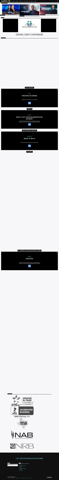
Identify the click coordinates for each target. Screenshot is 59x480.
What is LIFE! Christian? (23, 465)
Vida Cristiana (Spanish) (23, 468)
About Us (17, 1)
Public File (21, 470)
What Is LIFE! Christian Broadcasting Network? (29, 118)
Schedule (13, 1)
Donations (29, 259)
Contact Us (31, 1)
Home (20, 464)
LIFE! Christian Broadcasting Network (29, 458)
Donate (35, 1)
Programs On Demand (29, 96)
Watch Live (21, 1)
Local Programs (26, 1)
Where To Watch (29, 139)
